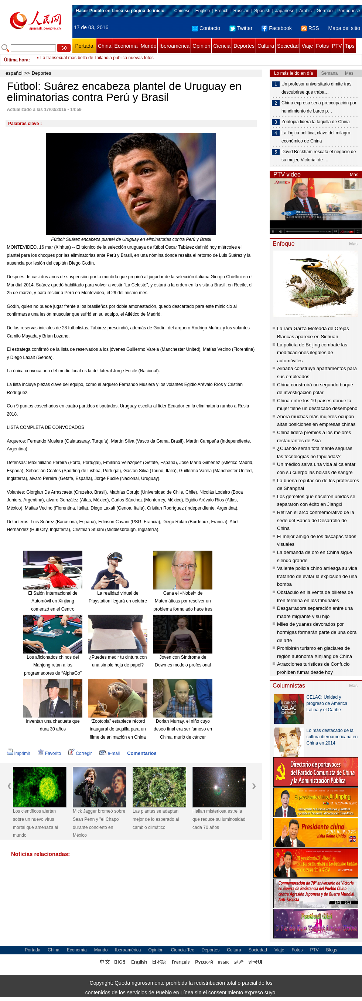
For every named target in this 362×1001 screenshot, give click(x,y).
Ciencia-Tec (182, 950)
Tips (350, 46)
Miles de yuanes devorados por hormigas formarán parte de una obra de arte (316, 632)
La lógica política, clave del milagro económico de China (315, 137)
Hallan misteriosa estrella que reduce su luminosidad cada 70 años (218, 819)
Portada (84, 46)
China (105, 46)
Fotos (322, 46)
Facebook (276, 28)
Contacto (206, 28)
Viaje (307, 46)
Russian (241, 10)
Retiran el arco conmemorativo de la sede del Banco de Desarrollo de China (315, 520)
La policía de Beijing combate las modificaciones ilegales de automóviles (312, 352)
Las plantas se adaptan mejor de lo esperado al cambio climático (156, 819)
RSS (310, 28)
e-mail (109, 753)
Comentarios (141, 753)
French (221, 10)
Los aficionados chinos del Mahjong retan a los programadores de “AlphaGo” (53, 665)
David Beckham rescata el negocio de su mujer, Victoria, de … (318, 155)
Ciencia (221, 46)
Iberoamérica (174, 46)
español (14, 73)
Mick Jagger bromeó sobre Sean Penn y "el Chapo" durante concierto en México (99, 823)
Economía (126, 46)
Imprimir (18, 753)
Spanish (262, 10)
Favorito (49, 753)
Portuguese (349, 10)
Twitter (240, 28)
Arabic (305, 10)
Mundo (149, 46)
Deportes (244, 46)
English (202, 10)
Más (354, 174)
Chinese (182, 10)
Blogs (331, 950)
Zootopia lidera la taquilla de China (315, 121)
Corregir (80, 753)
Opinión (201, 46)
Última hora (16, 60)
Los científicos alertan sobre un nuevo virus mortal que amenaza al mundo (35, 823)
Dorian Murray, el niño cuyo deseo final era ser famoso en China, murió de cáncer (183, 729)
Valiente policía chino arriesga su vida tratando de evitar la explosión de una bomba (317, 576)
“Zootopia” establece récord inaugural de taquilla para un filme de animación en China (118, 729)
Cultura (265, 46)
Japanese (284, 10)
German (324, 10)
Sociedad (287, 46)
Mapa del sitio (344, 28)
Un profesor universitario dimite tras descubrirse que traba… (316, 88)
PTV (337, 46)
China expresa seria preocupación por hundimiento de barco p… (318, 107)
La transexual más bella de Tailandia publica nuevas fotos (97, 60)
